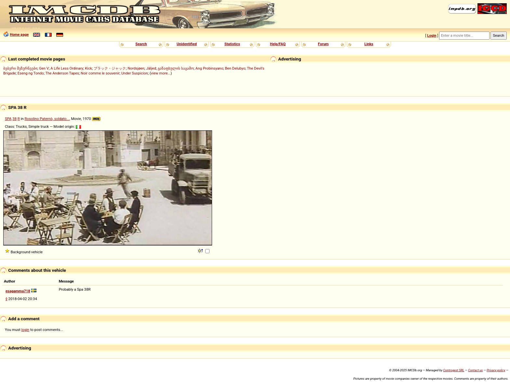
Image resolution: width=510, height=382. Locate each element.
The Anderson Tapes (62, 73)
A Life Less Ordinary (66, 68)
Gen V (44, 68)
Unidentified (187, 44)
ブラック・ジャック (110, 68)
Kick (88, 68)
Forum (323, 44)
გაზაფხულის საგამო (176, 68)
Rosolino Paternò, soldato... (46, 118)
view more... (161, 73)
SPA (8, 118)
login (25, 329)
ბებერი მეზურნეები (20, 68)
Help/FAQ (278, 44)
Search (141, 44)
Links (368, 44)
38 (14, 118)
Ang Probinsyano (209, 68)
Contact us (475, 370)
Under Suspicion (134, 73)
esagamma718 (18, 291)
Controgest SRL (453, 370)
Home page (19, 34)
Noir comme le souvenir (100, 73)
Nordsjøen (136, 68)
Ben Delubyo (235, 68)
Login (431, 35)
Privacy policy (496, 370)
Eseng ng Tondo (31, 73)
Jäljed (151, 68)
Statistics (232, 44)
